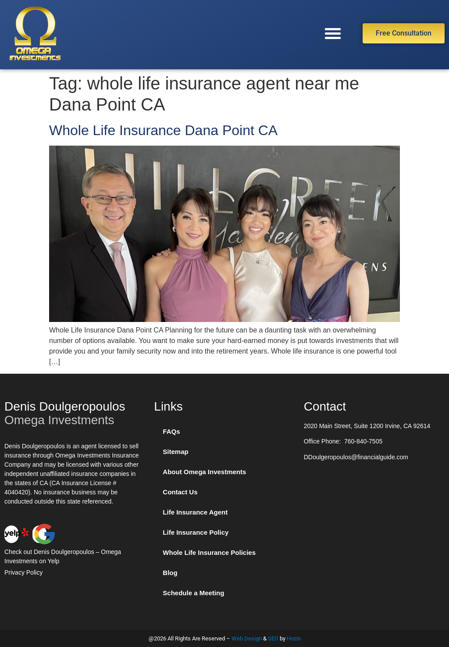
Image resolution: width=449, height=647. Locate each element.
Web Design (247, 638)
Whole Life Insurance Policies (209, 552)
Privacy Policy (23, 572)
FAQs (171, 431)
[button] (333, 33)
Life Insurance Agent (195, 512)
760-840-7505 (363, 441)
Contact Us (180, 492)
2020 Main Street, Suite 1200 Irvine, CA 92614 (367, 425)
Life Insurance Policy (195, 532)
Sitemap (175, 451)
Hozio (294, 638)
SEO (273, 638)
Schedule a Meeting (193, 593)
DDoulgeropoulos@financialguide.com (356, 457)
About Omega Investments (204, 471)
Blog (170, 572)
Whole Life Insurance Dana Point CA (163, 130)
